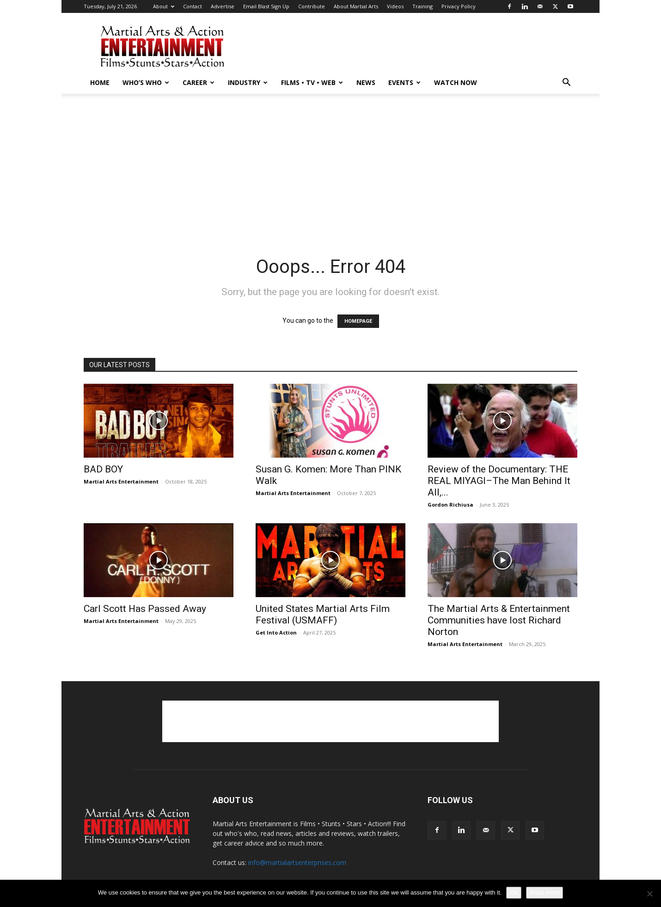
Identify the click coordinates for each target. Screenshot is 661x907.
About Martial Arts (356, 6)
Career (198, 82)
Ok (514, 892)
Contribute (311, 6)
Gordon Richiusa (450, 504)
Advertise (222, 6)
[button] (566, 83)
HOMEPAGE (358, 321)
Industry (248, 82)
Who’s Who (145, 82)
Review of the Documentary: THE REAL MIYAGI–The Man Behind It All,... (499, 481)
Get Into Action (276, 632)
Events (404, 82)
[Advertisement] (409, 46)
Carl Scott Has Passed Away (145, 608)
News (365, 82)
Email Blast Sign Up (266, 6)
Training (422, 6)
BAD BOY (103, 469)
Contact (192, 6)
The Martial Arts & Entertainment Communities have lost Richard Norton (499, 620)
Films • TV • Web (312, 82)
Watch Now (455, 82)
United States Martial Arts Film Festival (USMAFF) (323, 614)
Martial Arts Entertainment (121, 481)
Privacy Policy (458, 6)
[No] (649, 893)
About (163, 6)
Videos (395, 6)
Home (100, 82)
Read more (544, 892)
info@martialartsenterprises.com (297, 862)
